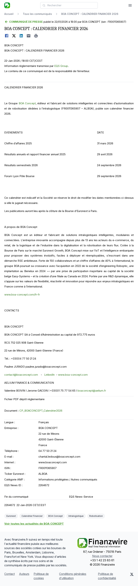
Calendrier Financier (32, 516)
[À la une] (7, 5)
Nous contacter (102, 556)
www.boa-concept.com (73, 374)
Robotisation (96, 516)
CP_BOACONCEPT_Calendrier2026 (40, 410)
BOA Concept (27, 103)
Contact (9, 574)
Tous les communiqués (37, 13)
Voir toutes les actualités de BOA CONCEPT (34, 523)
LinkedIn (49, 374)
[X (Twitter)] (132, 576)
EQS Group (61, 66)
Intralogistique (76, 516)
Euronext (11, 516)
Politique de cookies (41, 576)
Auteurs (24, 574)
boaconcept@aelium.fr (92, 390)
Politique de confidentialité (107, 576)
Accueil (8, 13)
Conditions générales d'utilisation (72, 576)
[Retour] (23, 21)
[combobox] (69, 5)
